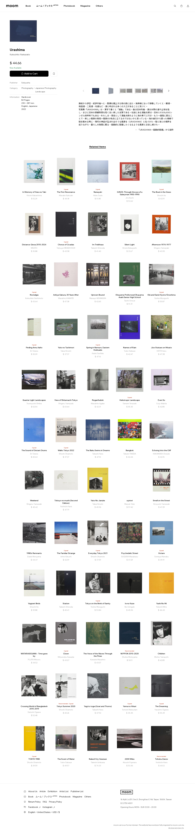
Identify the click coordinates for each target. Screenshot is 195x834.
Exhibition (52, 791)
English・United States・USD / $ (44, 812)
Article (43, 791)
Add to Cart (29, 73)
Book (28, 6)
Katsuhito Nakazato (20, 54)
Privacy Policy (55, 801)
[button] (169, 91)
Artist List (64, 791)
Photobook (69, 6)
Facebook (34, 807)
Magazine (85, 6)
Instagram (49, 807)
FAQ (45, 801)
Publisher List (77, 791)
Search (175, 6)
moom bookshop (12, 6)
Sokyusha (25, 82)
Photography (27, 88)
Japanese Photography (45, 88)
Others (99, 6)
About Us (32, 791)
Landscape (40, 91)
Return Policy (34, 801)
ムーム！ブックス (47, 5)
